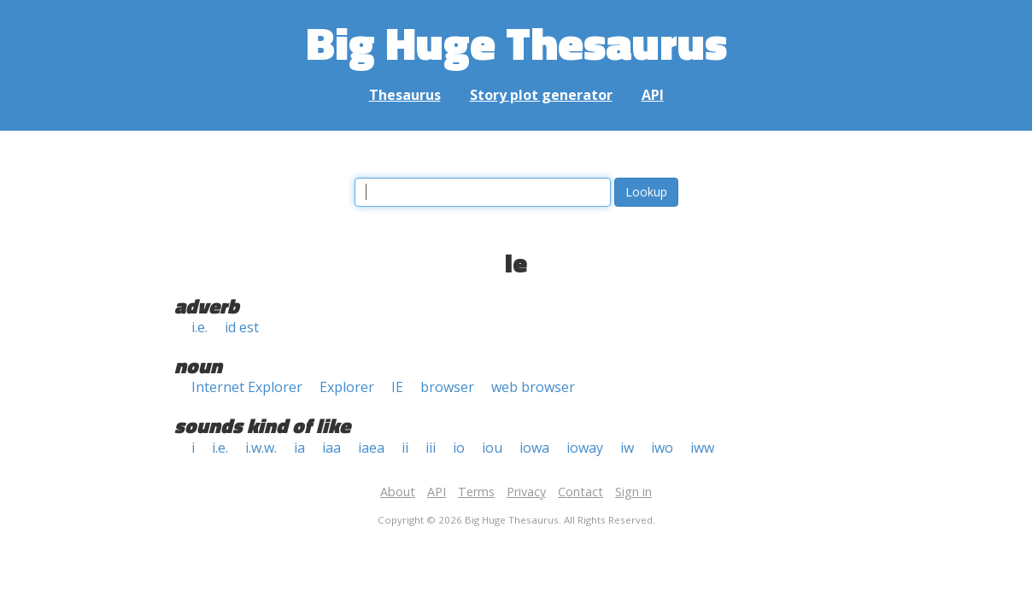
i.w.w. (261, 447)
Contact (580, 491)
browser (447, 387)
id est (242, 327)
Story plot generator (541, 94)
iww (702, 447)
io (459, 447)
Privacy (526, 491)
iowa (534, 447)
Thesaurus (405, 94)
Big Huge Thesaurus (516, 42)
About (397, 491)
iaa (331, 447)
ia (299, 447)
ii (405, 447)
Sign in (633, 491)
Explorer (347, 387)
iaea (371, 447)
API (653, 94)
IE (397, 387)
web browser (533, 387)
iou (492, 447)
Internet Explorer (246, 387)
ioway (584, 447)
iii (430, 447)
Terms (476, 491)
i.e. (199, 327)
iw (627, 447)
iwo (662, 447)
